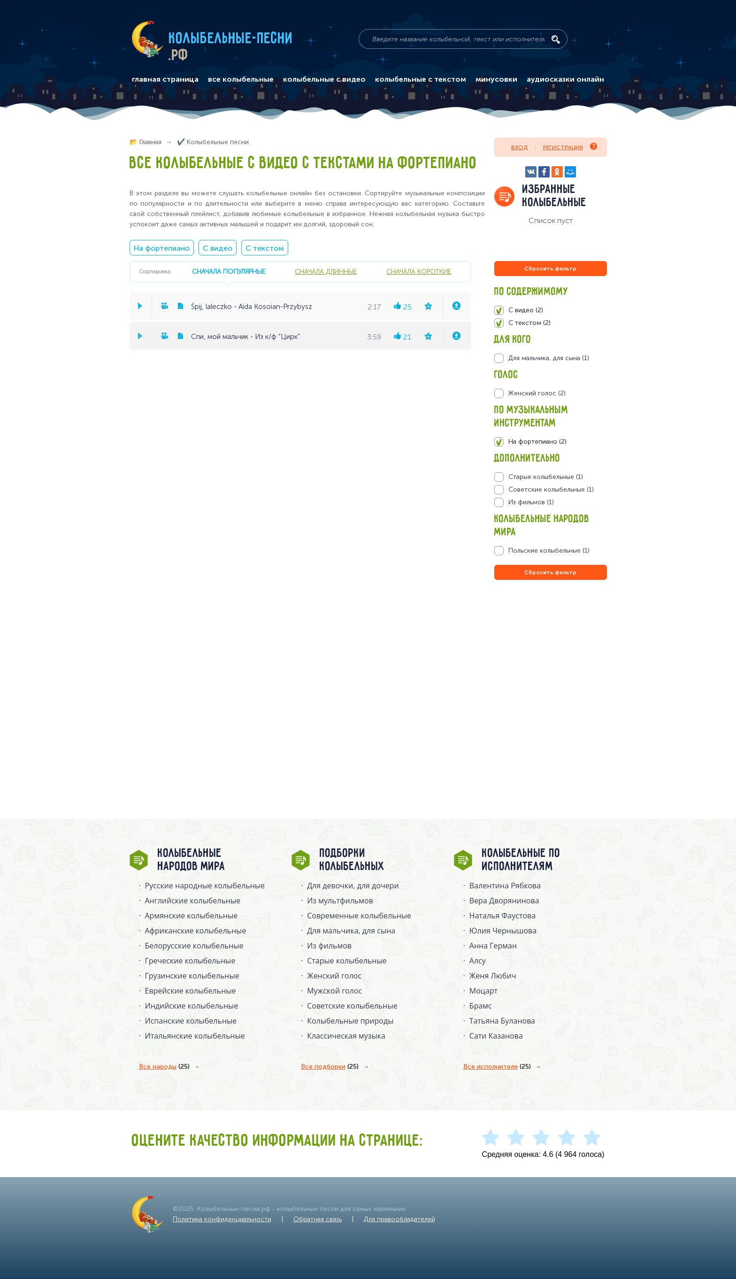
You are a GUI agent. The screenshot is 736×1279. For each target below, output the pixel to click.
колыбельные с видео (324, 79)
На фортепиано (162, 248)
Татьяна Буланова (502, 1021)
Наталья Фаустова (502, 915)
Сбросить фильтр (550, 268)
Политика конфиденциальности (222, 1219)
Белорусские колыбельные (194, 945)
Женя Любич (492, 976)
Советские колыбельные (352, 1006)
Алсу (477, 960)
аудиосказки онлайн (565, 79)
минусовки (496, 79)
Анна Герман (493, 945)
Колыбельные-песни (231, 39)
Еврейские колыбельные (190, 991)
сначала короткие (418, 271)
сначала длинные (326, 271)
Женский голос (334, 976)
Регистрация (570, 147)
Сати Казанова (496, 1036)
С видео (217, 248)
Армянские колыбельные (191, 915)
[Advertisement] (550, 683)
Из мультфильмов (340, 900)
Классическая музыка (346, 1036)
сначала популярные (228, 271)
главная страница (165, 79)
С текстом (264, 248)
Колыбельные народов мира (191, 860)
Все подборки (330, 1066)
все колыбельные (241, 79)
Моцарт (483, 991)
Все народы (164, 1066)
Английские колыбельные (193, 900)
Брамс (480, 1006)
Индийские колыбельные (191, 1006)
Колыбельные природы (350, 1021)
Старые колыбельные (347, 960)
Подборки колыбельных (352, 860)
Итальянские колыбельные (195, 1036)
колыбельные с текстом (420, 79)
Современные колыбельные (359, 915)
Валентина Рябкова (505, 885)
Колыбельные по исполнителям (521, 860)
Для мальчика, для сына (351, 930)
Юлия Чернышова (503, 930)
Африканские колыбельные (195, 930)
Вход (519, 147)
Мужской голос (334, 991)
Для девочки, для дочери (353, 885)
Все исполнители (497, 1066)
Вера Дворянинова (504, 900)
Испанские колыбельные (191, 1021)
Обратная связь (317, 1219)
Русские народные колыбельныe (205, 885)
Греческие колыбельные (190, 960)
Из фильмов (329, 945)
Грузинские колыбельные (192, 976)
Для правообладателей (399, 1219)
